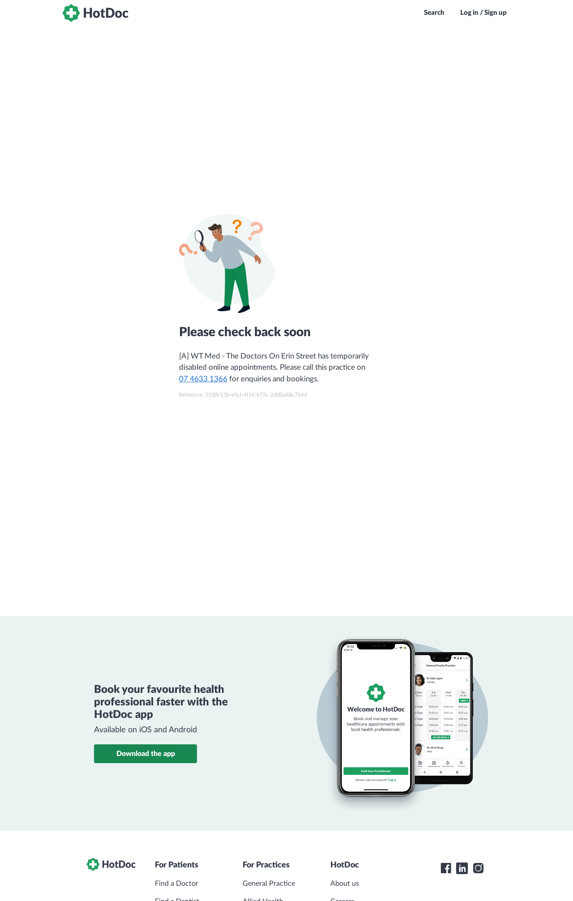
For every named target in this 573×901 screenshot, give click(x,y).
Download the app (145, 753)
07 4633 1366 (203, 379)
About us (344, 883)
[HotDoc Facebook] (446, 868)
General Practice (269, 883)
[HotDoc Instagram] (478, 868)
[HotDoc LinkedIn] (462, 868)
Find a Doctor (176, 883)
